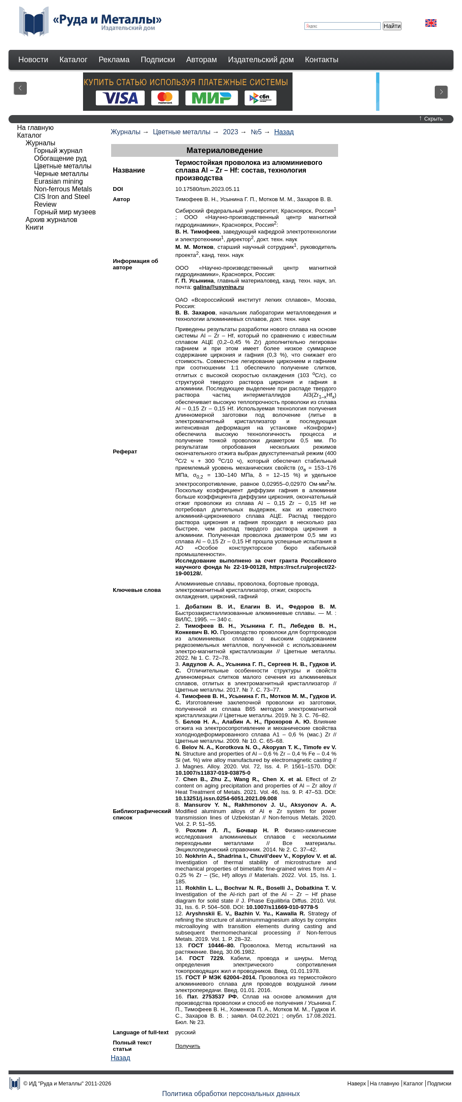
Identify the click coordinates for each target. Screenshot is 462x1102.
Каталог (73, 59)
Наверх (356, 1083)
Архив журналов (51, 219)
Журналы (126, 132)
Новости (33, 59)
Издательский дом (261, 59)
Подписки (158, 59)
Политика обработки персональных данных (231, 1093)
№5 (256, 132)
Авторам (201, 59)
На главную (35, 127)
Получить (188, 1046)
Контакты (322, 59)
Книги (34, 227)
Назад (284, 132)
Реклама (114, 59)
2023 (230, 132)
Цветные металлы (181, 132)
